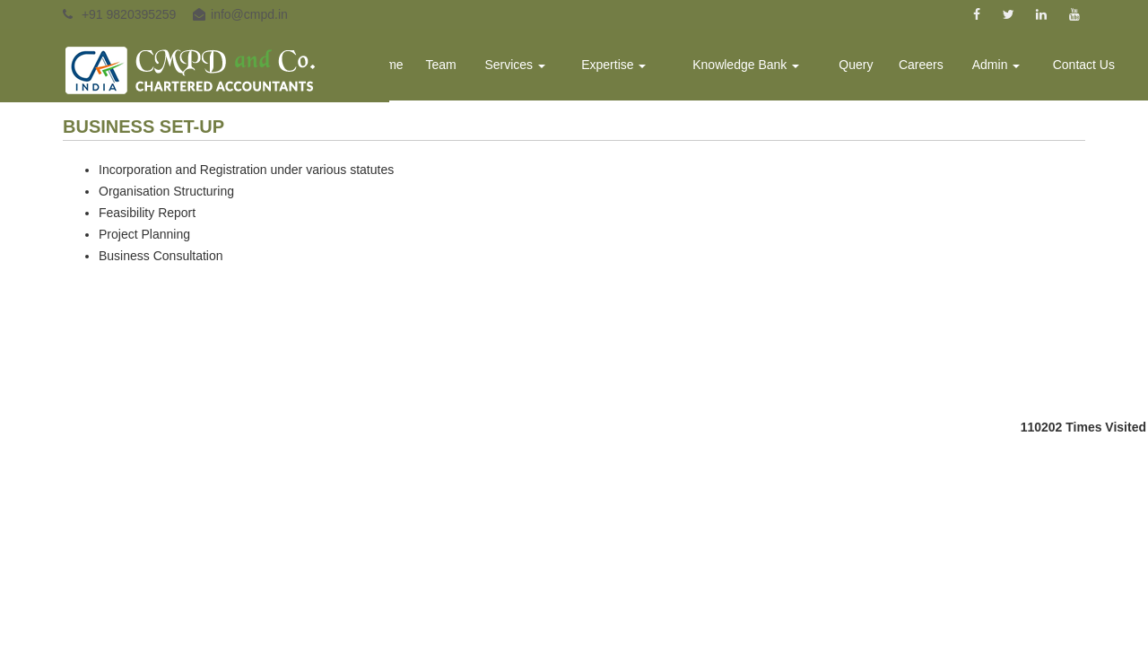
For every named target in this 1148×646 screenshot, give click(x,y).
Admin (1002, 68)
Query (870, 68)
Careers (931, 68)
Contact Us (1086, 68)
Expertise (639, 68)
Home (422, 68)
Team (475, 68)
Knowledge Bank (764, 68)
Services (545, 68)
